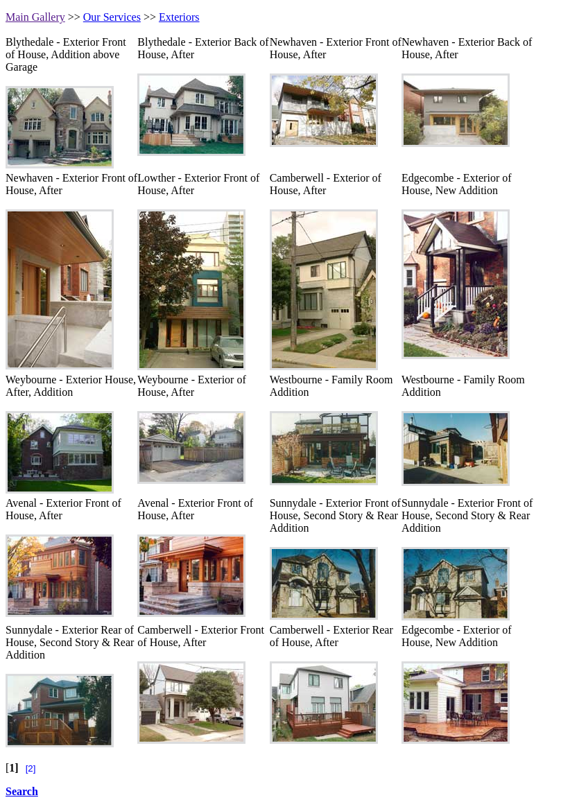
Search (22, 791)
